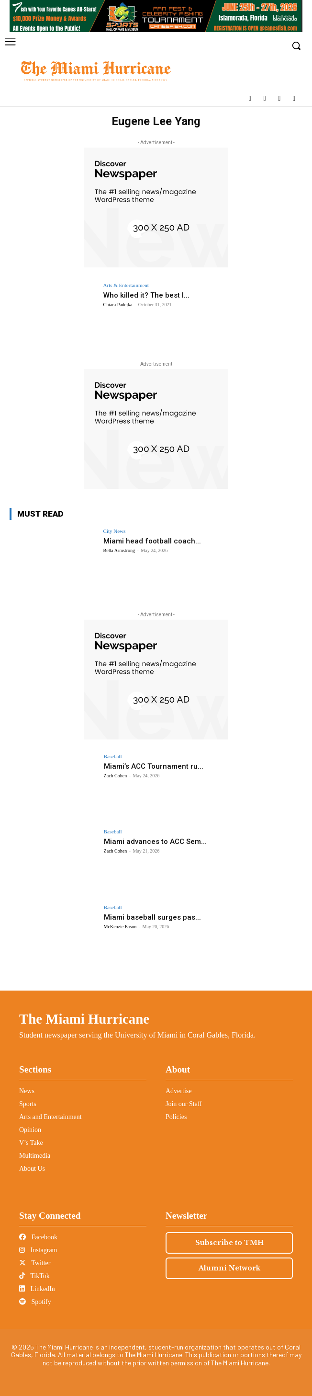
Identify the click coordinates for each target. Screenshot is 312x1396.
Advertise (178, 1091)
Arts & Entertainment (126, 285)
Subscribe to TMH (229, 1242)
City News (114, 531)
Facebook (38, 1237)
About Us (32, 1168)
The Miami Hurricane (84, 1019)
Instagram (38, 1250)
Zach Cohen (115, 775)
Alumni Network (229, 1268)
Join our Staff (184, 1104)
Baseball (113, 756)
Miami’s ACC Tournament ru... (153, 766)
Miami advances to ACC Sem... (155, 841)
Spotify (35, 1301)
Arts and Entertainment (50, 1116)
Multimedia (34, 1155)
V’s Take (31, 1142)
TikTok (34, 1276)
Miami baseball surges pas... (152, 917)
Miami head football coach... (152, 541)
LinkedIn (37, 1288)
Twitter (34, 1263)
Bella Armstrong (119, 550)
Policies (176, 1116)
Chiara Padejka (118, 304)
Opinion (30, 1129)
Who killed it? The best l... (146, 295)
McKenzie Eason (120, 926)
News (26, 1091)
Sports (27, 1104)
